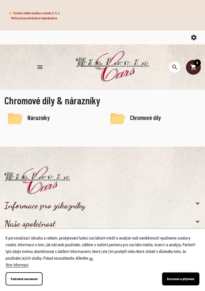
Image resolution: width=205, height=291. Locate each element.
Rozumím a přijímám (180, 279)
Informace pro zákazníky (44, 205)
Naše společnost (30, 223)
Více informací (17, 264)
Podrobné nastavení (24, 279)
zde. (91, 258)
